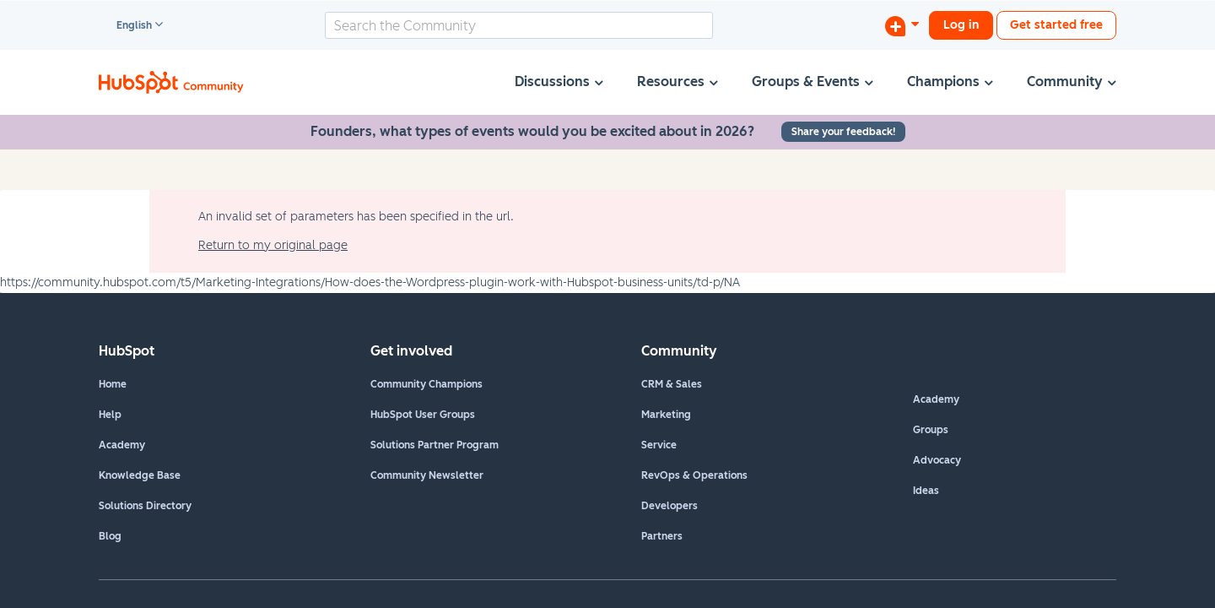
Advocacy (937, 460)
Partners (662, 536)
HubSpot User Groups (422, 415)
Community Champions (426, 384)
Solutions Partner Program (434, 445)
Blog (110, 536)
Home (113, 384)
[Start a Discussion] (902, 25)
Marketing (666, 415)
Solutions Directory (145, 506)
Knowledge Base (140, 475)
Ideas (926, 491)
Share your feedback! (843, 132)
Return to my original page (273, 245)
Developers (669, 506)
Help (110, 415)
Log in (961, 25)
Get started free (1056, 25)
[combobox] (519, 25)
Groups (930, 430)
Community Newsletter (426, 475)
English (126, 26)
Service (659, 445)
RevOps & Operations (694, 475)
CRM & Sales (671, 384)
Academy (122, 445)
